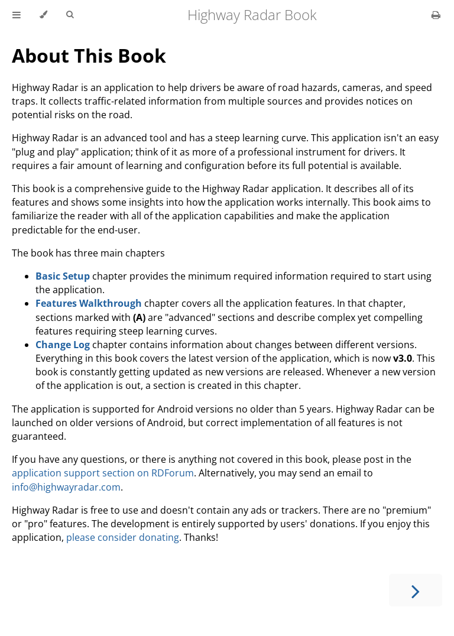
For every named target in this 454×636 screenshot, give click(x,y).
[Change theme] (43, 15)
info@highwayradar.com (66, 487)
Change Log (62, 344)
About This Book (89, 55)
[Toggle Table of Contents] (16, 15)
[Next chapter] (415, 590)
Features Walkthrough (88, 303)
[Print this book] (436, 14)
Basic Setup (62, 276)
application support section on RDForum (103, 472)
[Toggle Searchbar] (70, 15)
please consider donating (122, 537)
